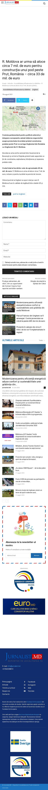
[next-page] (7, 500)
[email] (18, 555)
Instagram (32, 685)
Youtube (31, 691)
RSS (29, 688)
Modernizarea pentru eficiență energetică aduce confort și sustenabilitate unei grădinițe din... (24, 381)
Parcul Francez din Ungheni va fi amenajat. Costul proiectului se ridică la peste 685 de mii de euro (30, 318)
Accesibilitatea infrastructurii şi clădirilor (27, 83)
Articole (10, 83)
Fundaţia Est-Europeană (34, 702)
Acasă (4, 83)
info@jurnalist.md (14, 666)
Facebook (31, 682)
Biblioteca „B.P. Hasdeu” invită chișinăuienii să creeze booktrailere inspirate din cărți (28, 436)
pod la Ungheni (19, 194)
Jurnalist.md (6, 387)
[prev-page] (3, 500)
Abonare (36, 555)
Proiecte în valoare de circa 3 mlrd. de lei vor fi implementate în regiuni (30, 329)
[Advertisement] (24, 31)
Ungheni (35, 89)
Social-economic (7, 322)
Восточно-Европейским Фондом (29, 714)
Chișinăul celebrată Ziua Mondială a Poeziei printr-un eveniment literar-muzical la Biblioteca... (28, 403)
